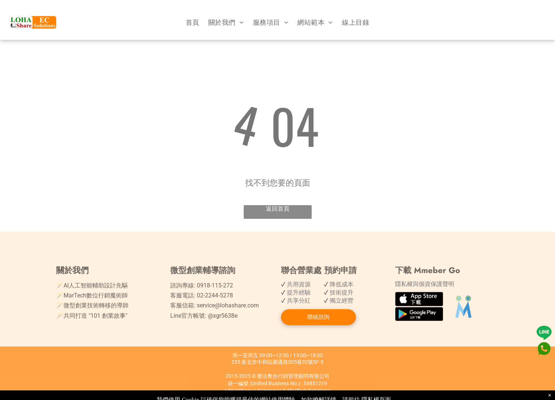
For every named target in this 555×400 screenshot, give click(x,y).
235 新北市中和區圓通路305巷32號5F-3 (277, 362)
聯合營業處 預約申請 (319, 270)
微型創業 (186, 270)
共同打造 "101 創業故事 (95, 315)
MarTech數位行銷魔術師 (96, 295)
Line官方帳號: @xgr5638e (203, 315)
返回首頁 (278, 208)
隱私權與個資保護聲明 (424, 283)
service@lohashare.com (228, 305)
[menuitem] (192, 22)
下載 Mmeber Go (427, 270)
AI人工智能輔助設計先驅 (96, 285)
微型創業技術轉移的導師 (96, 305)
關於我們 (72, 270)
